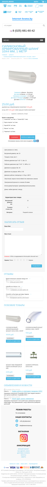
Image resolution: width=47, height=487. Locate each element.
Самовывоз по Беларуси (20, 96)
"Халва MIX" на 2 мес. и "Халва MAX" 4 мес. (16, 119)
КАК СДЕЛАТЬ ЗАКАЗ (23, 451)
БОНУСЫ (23, 455)
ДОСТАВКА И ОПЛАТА (23, 453)
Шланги (11, 54)
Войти (36, 1)
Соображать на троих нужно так (19, 289)
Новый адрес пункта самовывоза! (23, 398)
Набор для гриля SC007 (16, 282)
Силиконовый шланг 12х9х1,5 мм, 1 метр (34, 328)
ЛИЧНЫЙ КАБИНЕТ (23, 449)
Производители (33, 463)
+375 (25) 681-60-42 (25, 421)
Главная (4, 54)
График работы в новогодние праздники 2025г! (27, 391)
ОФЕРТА (23, 457)
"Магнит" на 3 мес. (9, 128)
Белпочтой (22, 99)
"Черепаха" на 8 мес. (9, 131)
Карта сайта (24, 463)
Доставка (16, 94)
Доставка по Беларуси (17, 97)
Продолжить (36, 266)
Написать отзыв (23, 113)
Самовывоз (17, 92)
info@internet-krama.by (26, 425)
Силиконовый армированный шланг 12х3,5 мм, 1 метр (14, 329)
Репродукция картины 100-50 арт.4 (19, 297)
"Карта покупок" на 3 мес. (11, 122)
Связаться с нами (14, 463)
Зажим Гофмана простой (32, 365)
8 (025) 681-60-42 (24, 30)
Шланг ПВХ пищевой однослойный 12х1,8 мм (14, 366)
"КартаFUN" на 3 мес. (10, 125)
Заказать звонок (8, 1)
